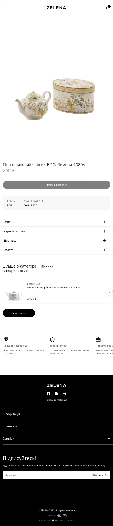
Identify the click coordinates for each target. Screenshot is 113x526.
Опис (7, 222)
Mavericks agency (65, 520)
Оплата (8, 250)
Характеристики (14, 231)
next (109, 291)
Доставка (10, 240)
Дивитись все (19, 313)
